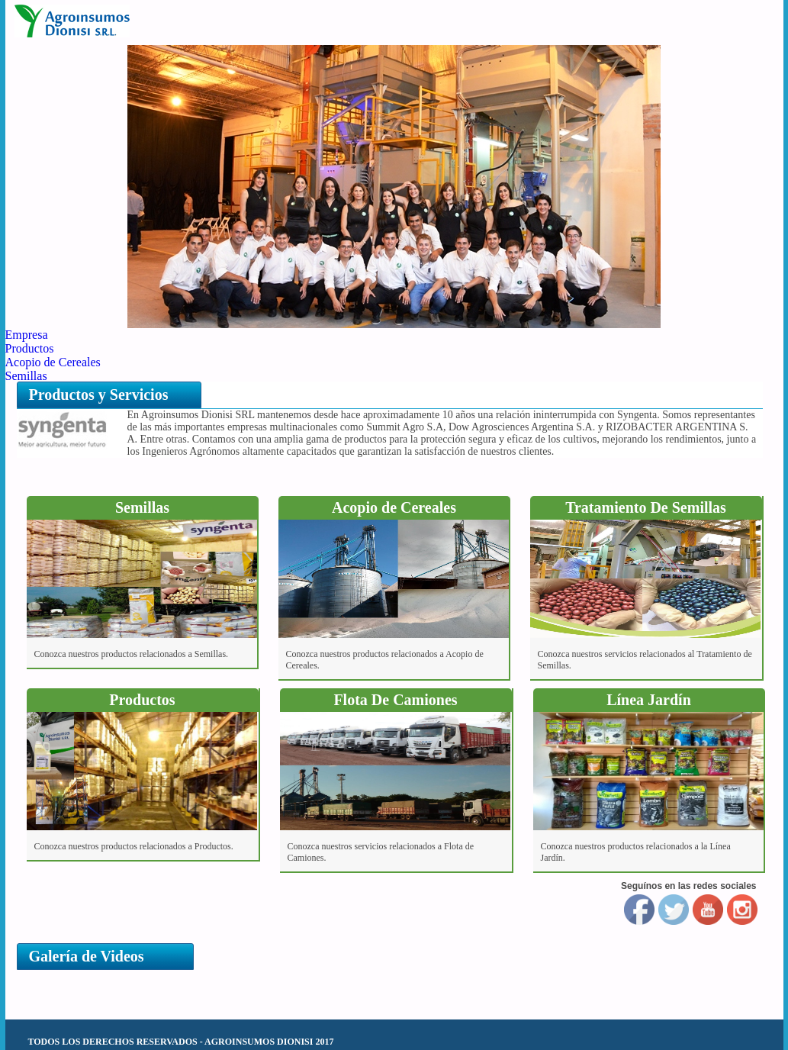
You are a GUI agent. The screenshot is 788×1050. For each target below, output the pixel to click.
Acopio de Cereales (53, 362)
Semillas (26, 375)
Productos (29, 348)
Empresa (26, 334)
